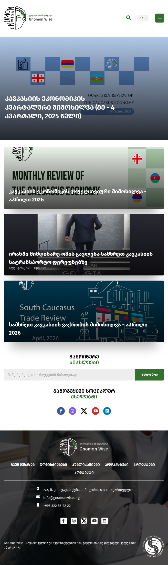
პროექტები (144, 465)
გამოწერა (150, 374)
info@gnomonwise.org (61, 498)
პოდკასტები (117, 465)
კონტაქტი (84, 472)
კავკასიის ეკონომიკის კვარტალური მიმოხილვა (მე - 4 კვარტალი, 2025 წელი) (60, 107)
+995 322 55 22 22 (57, 506)
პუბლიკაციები (86, 465)
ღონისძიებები (53, 465)
